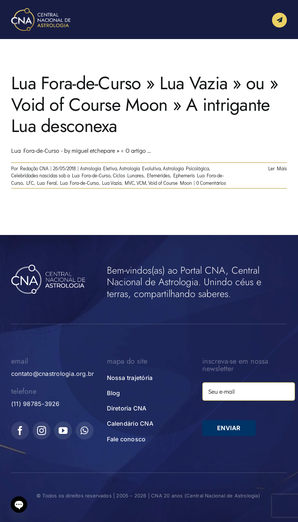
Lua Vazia (111, 183)
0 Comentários (211, 183)
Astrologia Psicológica (186, 168)
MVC (129, 183)
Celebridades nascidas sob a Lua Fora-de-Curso (61, 175)
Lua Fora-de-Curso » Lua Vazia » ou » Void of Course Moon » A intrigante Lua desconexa (144, 104)
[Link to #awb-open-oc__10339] (279, 20)
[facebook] (20, 430)
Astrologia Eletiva (98, 168)
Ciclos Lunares (128, 175)
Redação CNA (34, 168)
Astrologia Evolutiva (140, 168)
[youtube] (63, 430)
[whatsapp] (85, 430)
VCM (141, 183)
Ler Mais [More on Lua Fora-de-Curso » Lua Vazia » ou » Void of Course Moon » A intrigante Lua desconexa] (277, 168)
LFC (30, 183)
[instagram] (41, 430)
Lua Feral (47, 183)
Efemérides (158, 175)
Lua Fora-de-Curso (79, 183)
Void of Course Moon (170, 183)
